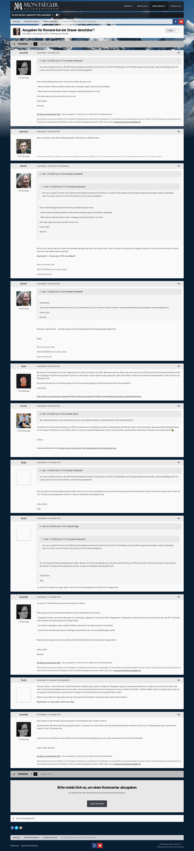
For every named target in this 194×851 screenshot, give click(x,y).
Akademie (128, 6)
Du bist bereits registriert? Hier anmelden (32, 15)
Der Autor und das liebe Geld (48, 114)
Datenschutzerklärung (29, 846)
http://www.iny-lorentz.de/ (83, 396)
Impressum (14, 846)
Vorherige (23, 44)
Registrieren (176, 6)
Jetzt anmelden (97, 803)
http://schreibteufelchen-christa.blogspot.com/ (99, 448)
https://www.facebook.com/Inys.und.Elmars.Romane (119, 396)
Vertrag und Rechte (60, 33)
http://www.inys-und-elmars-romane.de (53, 396)
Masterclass (142, 6)
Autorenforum (158, 6)
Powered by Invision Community (170, 847)
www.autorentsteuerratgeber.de (127, 122)
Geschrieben (48, 53)
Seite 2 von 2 (47, 44)
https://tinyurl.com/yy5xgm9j (71, 448)
